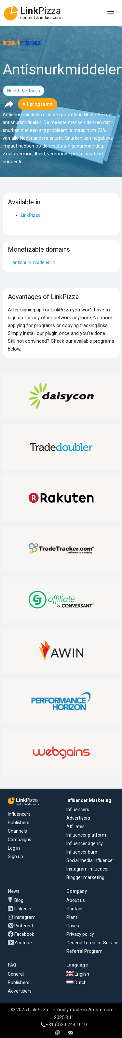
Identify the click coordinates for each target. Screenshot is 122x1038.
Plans (72, 917)
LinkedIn (22, 908)
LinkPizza (31, 215)
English (77, 974)
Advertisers (78, 818)
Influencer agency (84, 843)
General (16, 974)
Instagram (24, 917)
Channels (17, 831)
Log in (14, 848)
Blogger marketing (85, 877)
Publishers (18, 822)
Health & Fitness (23, 90)
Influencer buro (81, 852)
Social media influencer (90, 860)
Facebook (24, 934)
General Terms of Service (92, 942)
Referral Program (84, 951)
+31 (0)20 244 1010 (64, 1025)
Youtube (23, 942)
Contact (74, 908)
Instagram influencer (87, 869)
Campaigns (19, 839)
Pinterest (23, 925)
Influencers (19, 814)
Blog (18, 900)
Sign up (15, 856)
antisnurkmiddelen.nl (33, 262)
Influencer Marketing (88, 800)
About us (75, 900)
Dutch (76, 982)
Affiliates (75, 826)
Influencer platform (86, 835)
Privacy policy (80, 934)
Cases (72, 925)
